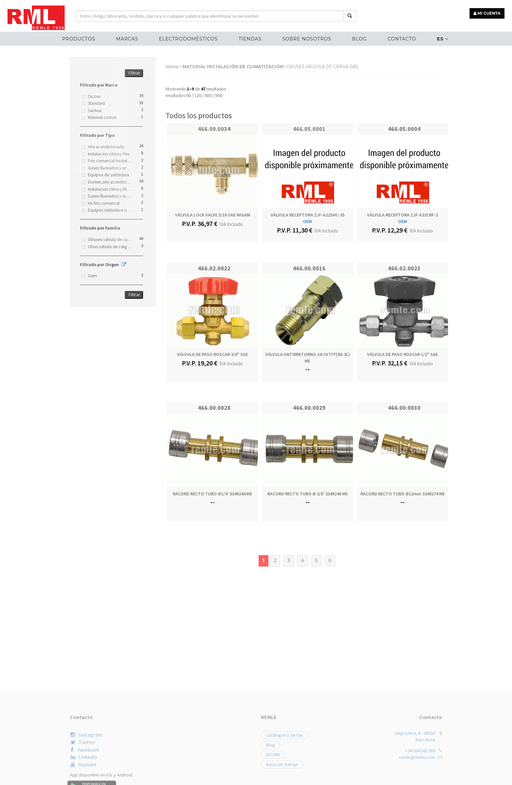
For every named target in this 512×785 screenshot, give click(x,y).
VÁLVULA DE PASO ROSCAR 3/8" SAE (212, 354)
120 (197, 95)
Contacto (399, 38)
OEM (307, 221)
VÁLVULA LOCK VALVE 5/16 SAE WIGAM (212, 215)
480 (208, 95)
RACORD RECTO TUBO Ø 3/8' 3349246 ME (307, 494)
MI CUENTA (488, 12)
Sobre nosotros (306, 38)
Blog (358, 38)
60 (188, 95)
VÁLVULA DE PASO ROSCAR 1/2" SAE (402, 354)
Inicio (174, 66)
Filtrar (134, 73)
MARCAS (130, 38)
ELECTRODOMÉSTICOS (189, 38)
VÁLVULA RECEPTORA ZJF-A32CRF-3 (402, 215)
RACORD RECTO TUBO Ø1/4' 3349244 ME (212, 494)
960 (218, 95)
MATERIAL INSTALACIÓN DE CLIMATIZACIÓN (234, 66)
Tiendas (250, 38)
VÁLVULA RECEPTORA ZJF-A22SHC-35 (307, 215)
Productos (82, 38)
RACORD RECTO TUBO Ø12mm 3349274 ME (402, 494)
